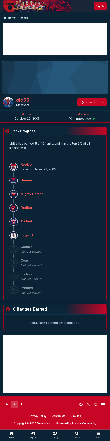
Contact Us (58, 416)
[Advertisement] (55, 39)
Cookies (76, 416)
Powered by (76, 423)
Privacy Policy (37, 416)
